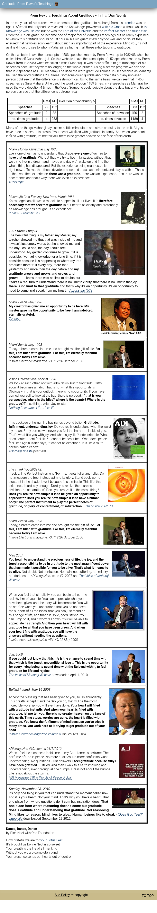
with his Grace (112, 27)
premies (129, 23)
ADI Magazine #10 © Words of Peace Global (40, 777)
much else (139, 31)
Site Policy (62, 895)
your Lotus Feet (51, 840)
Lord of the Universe (77, 31)
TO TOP (148, 895)
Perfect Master (114, 31)
